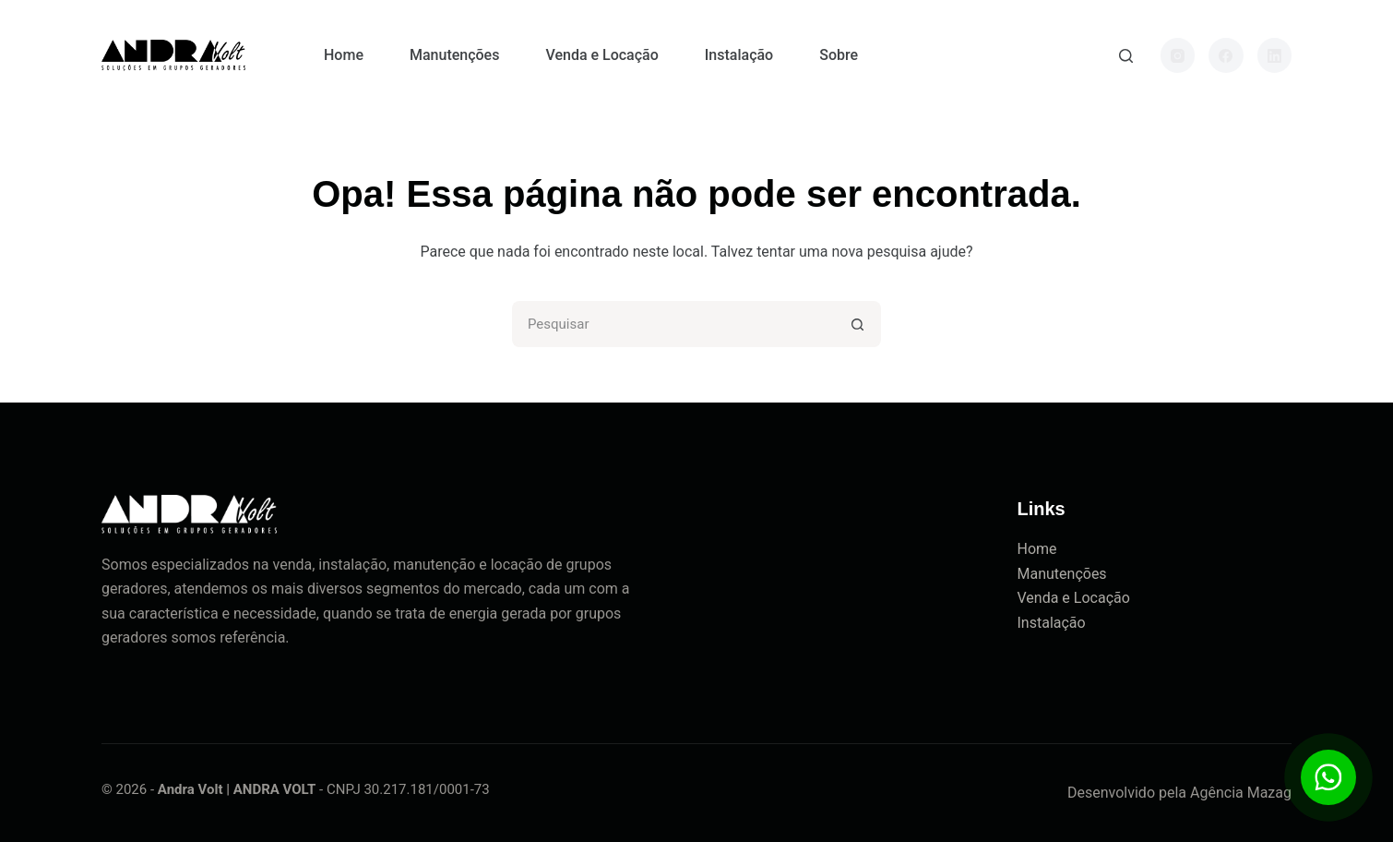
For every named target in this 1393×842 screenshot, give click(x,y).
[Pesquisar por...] (673, 324)
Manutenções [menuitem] (454, 55)
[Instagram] (1178, 55)
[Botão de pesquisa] (858, 324)
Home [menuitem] (343, 55)
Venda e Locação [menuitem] (601, 55)
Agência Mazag (1241, 792)
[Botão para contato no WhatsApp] (1328, 777)
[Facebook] (1226, 55)
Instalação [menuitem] (739, 55)
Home (1037, 549)
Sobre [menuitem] (838, 55)
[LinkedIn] (1274, 55)
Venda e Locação (1074, 598)
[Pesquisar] (1126, 56)
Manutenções (1062, 574)
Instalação (1052, 623)
